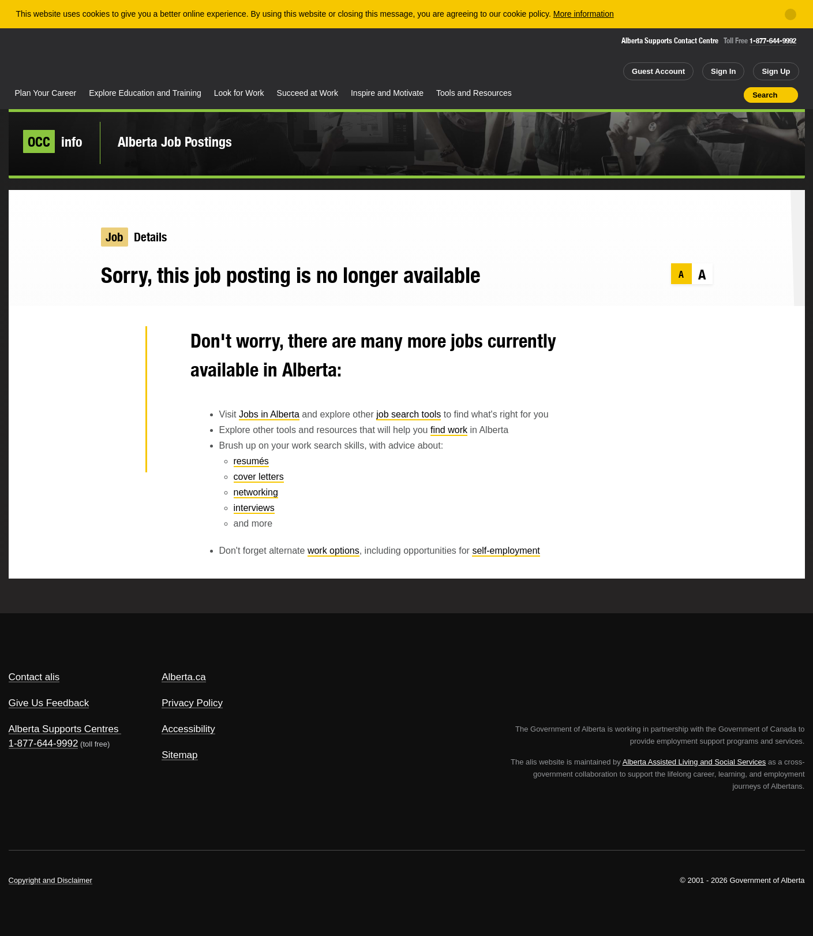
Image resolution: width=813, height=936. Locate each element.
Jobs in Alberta (269, 414)
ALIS (132, 57)
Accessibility (188, 729)
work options (333, 550)
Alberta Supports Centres (64, 729)
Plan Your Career (46, 93)
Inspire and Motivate (387, 93)
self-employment (505, 550)
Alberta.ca (184, 677)
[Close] (790, 14)
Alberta (54, 58)
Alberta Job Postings (175, 141)
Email (118, 456)
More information (583, 13)
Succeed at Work (307, 93)
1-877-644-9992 (773, 40)
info (53, 141)
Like (711, 94)
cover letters (259, 477)
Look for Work (239, 93)
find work (448, 430)
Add (690, 94)
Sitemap (179, 754)
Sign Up (776, 71)
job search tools (408, 414)
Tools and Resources (474, 93)
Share (670, 94)
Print (731, 94)
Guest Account (658, 71)
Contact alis (34, 677)
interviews (254, 508)
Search (764, 95)
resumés (251, 461)
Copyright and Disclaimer (50, 880)
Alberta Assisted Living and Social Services (694, 762)
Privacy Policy (192, 703)
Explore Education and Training (145, 93)
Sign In (723, 71)
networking (256, 492)
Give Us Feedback (49, 703)
